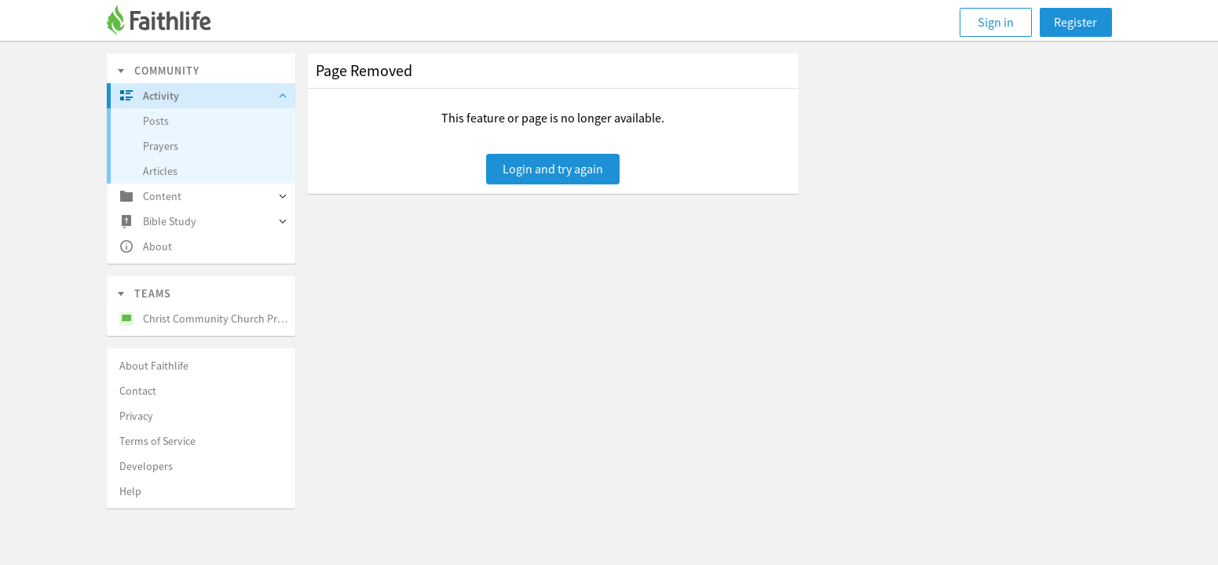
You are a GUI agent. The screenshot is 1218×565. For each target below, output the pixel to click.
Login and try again (553, 169)
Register (1075, 22)
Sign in (996, 22)
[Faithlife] (168, 22)
